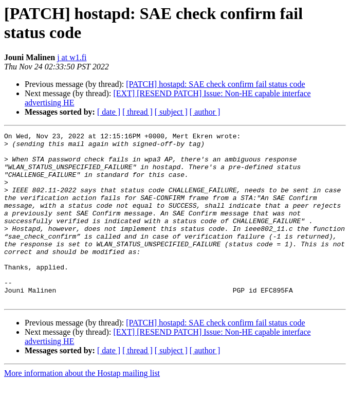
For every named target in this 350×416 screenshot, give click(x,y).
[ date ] (108, 111)
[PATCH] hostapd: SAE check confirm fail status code (215, 84)
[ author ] (205, 111)
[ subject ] (171, 111)
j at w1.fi (71, 57)
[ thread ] (137, 111)
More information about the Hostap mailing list (82, 407)
